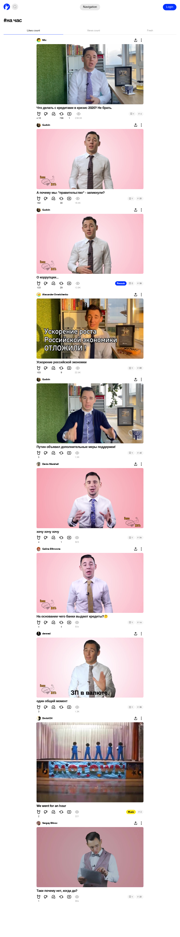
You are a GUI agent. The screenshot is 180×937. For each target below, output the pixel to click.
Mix (44, 40)
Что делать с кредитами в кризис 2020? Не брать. (74, 108)
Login (169, 7)
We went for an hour (51, 806)
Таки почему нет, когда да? (57, 891)
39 (139, 283)
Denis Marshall (50, 464)
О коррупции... (48, 277)
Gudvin (46, 125)
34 (139, 537)
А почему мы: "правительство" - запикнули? (71, 193)
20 (139, 198)
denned (46, 633)
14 (139, 622)
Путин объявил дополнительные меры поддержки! (76, 447)
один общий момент (52, 701)
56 (139, 368)
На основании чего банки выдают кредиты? (72, 616)
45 (139, 453)
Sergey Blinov (49, 823)
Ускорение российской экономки (62, 362)
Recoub (121, 283)
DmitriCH (47, 718)
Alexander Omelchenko (55, 294)
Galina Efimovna (51, 549)
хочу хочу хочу (48, 532)
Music (131, 812)
